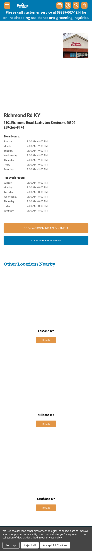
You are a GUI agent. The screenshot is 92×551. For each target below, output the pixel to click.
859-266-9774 (14, 127)
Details (46, 339)
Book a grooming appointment (46, 228)
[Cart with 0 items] (84, 5)
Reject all (30, 545)
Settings (11, 545)
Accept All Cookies (55, 545)
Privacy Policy (54, 537)
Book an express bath (46, 240)
